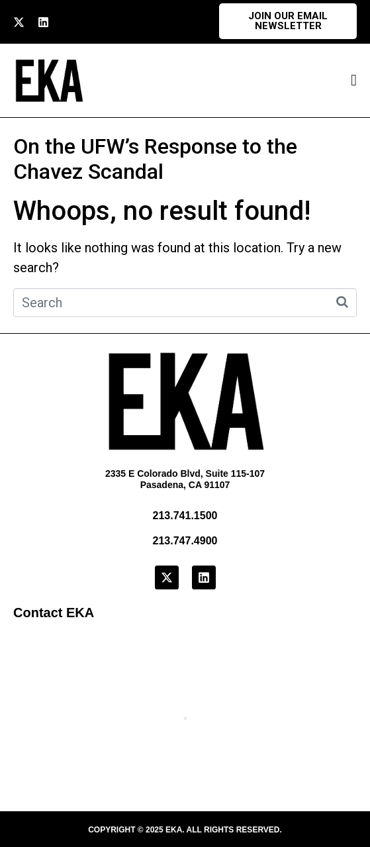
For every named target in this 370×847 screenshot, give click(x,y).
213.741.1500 (185, 515)
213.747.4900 (185, 540)
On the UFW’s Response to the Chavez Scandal (155, 159)
